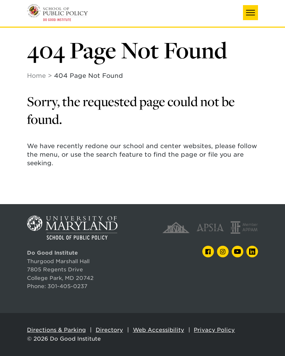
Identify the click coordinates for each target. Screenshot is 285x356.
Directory (109, 330)
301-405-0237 (67, 286)
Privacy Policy (214, 330)
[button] (250, 12)
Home (36, 75)
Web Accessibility (158, 330)
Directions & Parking (56, 330)
